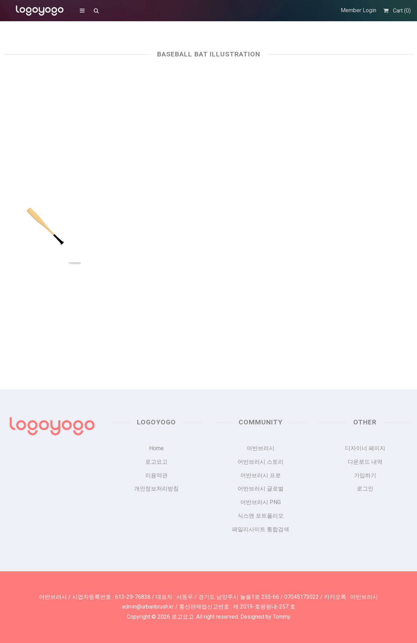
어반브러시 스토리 (261, 461)
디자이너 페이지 (365, 448)
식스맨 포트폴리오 (261, 515)
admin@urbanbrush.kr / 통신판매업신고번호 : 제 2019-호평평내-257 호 (208, 606)
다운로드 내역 (365, 461)
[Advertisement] (208, 122)
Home (156, 448)
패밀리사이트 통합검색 (260, 529)
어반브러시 (261, 448)
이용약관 (156, 475)
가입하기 (365, 475)
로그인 (365, 488)
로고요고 (156, 461)
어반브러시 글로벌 (261, 488)
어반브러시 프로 (260, 475)
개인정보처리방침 (156, 488)
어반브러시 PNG (260, 502)
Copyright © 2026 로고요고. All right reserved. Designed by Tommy (209, 616)
